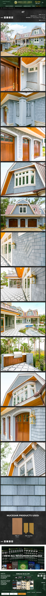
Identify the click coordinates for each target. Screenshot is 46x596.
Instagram (38, 576)
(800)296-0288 (5, 583)
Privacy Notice (28, 592)
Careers (4, 3)
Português (43, 588)
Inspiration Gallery (5, 7)
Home (1, 7)
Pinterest (44, 576)
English (44, 584)
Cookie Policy (33, 592)
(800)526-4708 (5, 577)
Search (42, 2)
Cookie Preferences (38, 592)
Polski (44, 589)
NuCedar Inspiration (10, 7)
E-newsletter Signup (6, 1)
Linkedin (41, 576)
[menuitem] (38, 2)
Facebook (44, 578)
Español (44, 585)
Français (44, 587)
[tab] (9, 6)
